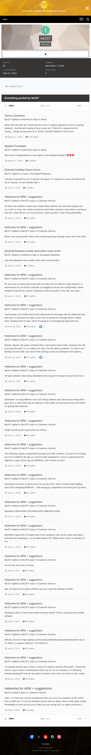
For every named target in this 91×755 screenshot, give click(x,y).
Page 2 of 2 (45, 106)
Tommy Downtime (15, 115)
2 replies (29, 266)
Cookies (45, 744)
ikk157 (8, 119)
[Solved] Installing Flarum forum (22, 169)
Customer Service (47, 200)
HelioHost (26, 119)
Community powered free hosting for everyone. (44, 11)
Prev (11, 106)
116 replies (32, 137)
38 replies (30, 218)
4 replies (28, 188)
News (44, 119)
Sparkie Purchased (15, 146)
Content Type (14, 86)
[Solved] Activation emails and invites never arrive (33, 251)
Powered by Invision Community (45, 750)
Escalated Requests (41, 173)
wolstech (25, 255)
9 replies (31, 160)
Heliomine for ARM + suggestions (23, 196)
